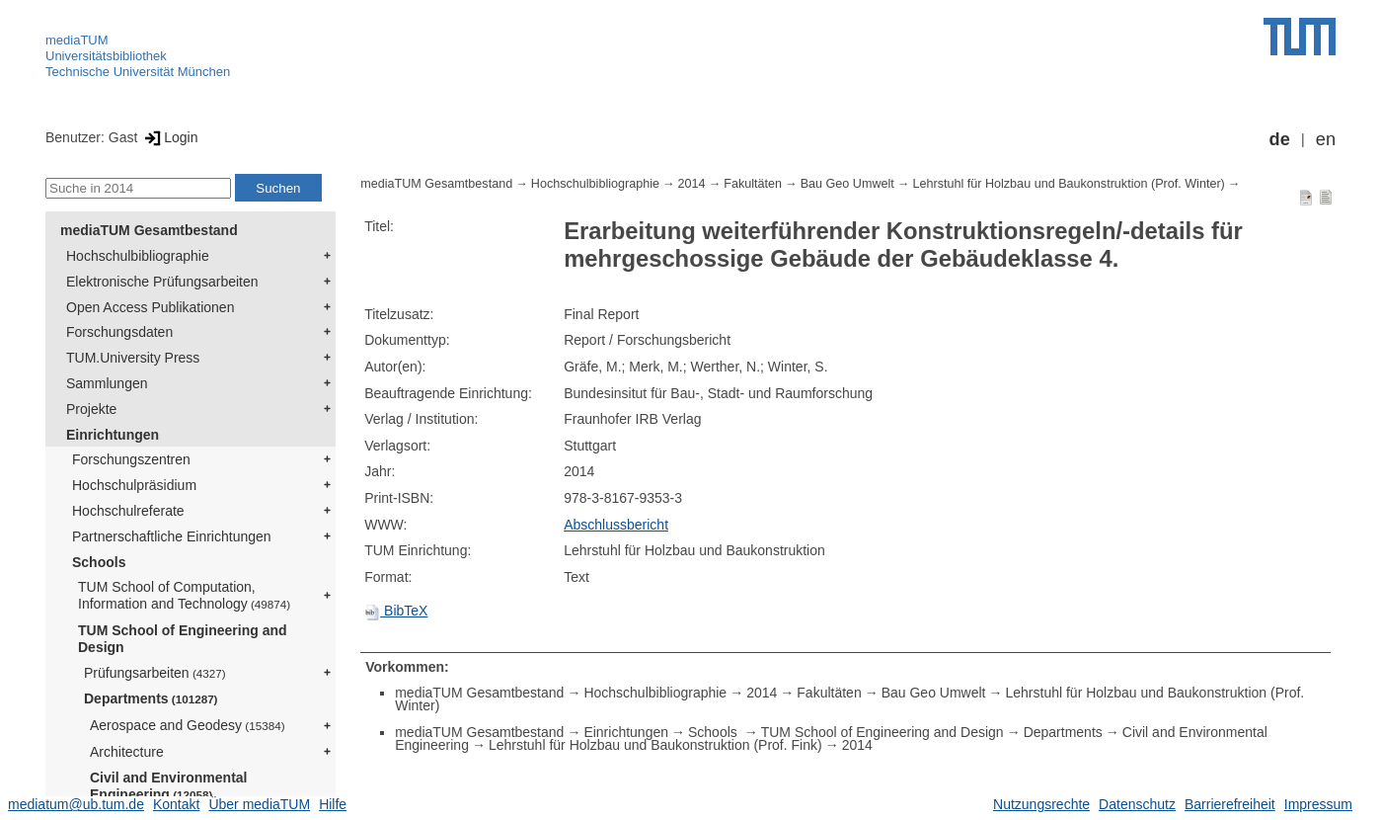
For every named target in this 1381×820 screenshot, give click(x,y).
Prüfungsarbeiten (155, 673)
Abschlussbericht (616, 525)
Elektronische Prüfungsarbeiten (162, 281)
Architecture (127, 752)
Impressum (1318, 804)
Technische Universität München (137, 71)
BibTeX (395, 610)
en (1326, 139)
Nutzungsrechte (1041, 804)
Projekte (91, 409)
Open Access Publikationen (150, 307)
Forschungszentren (131, 459)
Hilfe (332, 804)
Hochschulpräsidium (134, 485)
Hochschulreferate (128, 511)
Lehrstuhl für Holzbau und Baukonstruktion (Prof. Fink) (655, 745)
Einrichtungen (112, 435)
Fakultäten (753, 184)
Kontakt (176, 804)
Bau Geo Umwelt (847, 184)
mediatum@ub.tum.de (76, 804)
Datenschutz (1137, 804)
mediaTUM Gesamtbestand (149, 230)
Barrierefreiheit (1230, 804)
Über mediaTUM (259, 804)
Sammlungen (107, 383)
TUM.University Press (132, 358)
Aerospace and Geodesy (187, 725)
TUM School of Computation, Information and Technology (184, 595)
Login (169, 137)
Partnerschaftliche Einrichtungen (171, 536)
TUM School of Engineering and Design (182, 638)
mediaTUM (77, 40)
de (1279, 139)
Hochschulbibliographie (137, 256)
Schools (98, 562)
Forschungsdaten (119, 332)
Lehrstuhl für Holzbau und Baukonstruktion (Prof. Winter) (1068, 184)
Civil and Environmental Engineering (168, 786)
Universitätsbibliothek (106, 55)
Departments (151, 698)
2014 (692, 184)
